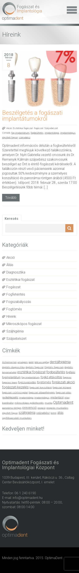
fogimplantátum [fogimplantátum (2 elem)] (11, 377)
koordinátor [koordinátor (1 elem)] (8, 403)
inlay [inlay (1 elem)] (67, 397)
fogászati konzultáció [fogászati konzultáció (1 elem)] (40, 387)
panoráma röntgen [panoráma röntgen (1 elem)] (11, 408)
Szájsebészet (51, 128)
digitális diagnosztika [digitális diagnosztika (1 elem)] (13, 367)
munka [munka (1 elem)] (48, 403)
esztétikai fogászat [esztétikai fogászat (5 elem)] (31, 372)
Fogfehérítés (15, 294)
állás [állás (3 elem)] (60, 412)
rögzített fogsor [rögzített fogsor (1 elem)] (10, 413)
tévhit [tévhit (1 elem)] (53, 413)
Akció (9, 128)
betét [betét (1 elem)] (31, 362)
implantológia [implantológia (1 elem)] (26, 397)
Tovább (10, 198)
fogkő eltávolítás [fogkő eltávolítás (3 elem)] (51, 377)
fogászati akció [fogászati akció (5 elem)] (63, 382)
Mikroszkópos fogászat (24, 324)
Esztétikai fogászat (23, 128)
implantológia (52, 133)
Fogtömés (14, 309)
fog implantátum (20, 133)
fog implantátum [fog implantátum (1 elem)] (30, 377)
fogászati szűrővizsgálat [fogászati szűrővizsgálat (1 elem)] (15, 392)
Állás (9, 265)
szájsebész (24, 137)
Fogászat (38, 128)
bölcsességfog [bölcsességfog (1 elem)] (42, 362)
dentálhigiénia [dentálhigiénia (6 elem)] (60, 362)
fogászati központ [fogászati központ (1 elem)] (62, 387)
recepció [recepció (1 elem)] (41, 408)
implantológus (67, 133)
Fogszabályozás (18, 302)
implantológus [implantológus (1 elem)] (42, 397)
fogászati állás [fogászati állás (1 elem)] (63, 392)
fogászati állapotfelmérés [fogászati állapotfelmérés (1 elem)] (42, 392)
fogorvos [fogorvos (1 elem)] (67, 377)
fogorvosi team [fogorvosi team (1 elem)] (9, 382)
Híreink (11, 316)
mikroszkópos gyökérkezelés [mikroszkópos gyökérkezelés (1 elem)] (29, 403)
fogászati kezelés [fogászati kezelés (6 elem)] (15, 387)
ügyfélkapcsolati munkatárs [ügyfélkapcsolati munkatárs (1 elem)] (17, 418)
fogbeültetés (37, 133)
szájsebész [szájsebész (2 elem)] (43, 412)
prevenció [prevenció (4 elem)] (29, 408)
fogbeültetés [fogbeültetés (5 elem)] (55, 372)
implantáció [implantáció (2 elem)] (57, 397)
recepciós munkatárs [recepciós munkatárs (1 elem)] (57, 408)
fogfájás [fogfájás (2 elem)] (70, 372)
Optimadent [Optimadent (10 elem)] (63, 402)
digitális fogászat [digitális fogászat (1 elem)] (34, 367)
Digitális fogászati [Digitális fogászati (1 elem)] (54, 367)
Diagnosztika (15, 272)
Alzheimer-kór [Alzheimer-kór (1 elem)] (9, 362)
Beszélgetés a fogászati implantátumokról (32, 115)
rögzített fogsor (9, 137)
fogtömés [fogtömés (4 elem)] (44, 382)
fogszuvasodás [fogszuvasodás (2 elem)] (27, 382)
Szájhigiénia (15, 331)
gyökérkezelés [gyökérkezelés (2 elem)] (10, 397)
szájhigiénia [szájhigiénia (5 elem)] (27, 413)
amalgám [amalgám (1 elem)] (22, 362)
